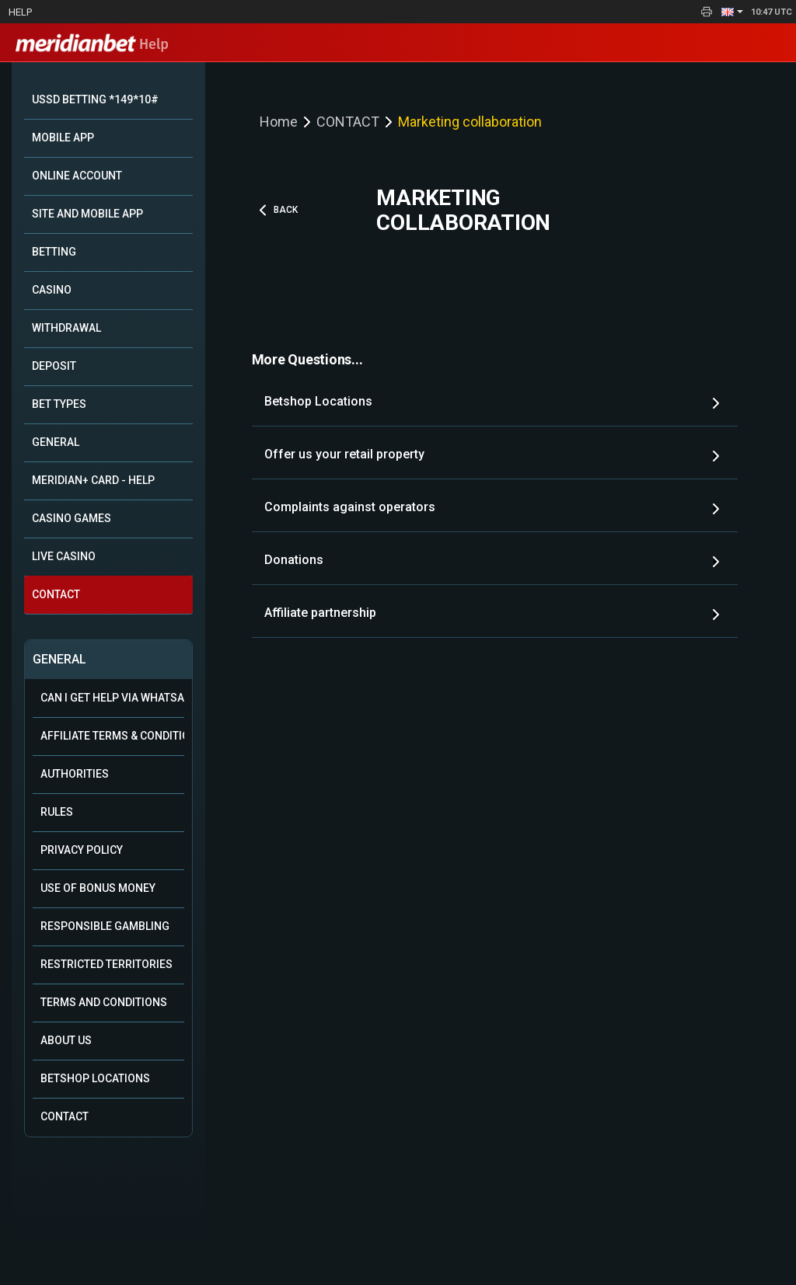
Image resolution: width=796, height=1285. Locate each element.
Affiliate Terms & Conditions (112, 736)
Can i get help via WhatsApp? (112, 697)
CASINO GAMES (71, 518)
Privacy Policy (81, 850)
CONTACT (56, 594)
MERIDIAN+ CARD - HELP (93, 480)
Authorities (74, 774)
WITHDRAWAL (66, 328)
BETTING (54, 252)
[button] (732, 12)
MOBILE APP (63, 137)
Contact (64, 1116)
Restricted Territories (106, 964)
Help (20, 12)
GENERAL (55, 442)
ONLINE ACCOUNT (77, 175)
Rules (56, 812)
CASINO (52, 290)
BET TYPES (59, 404)
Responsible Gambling (104, 926)
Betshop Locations (95, 1078)
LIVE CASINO (64, 556)
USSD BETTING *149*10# (95, 99)
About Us (66, 1040)
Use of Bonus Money (97, 888)
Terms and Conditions (103, 1002)
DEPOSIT (54, 366)
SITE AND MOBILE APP (87, 213)
